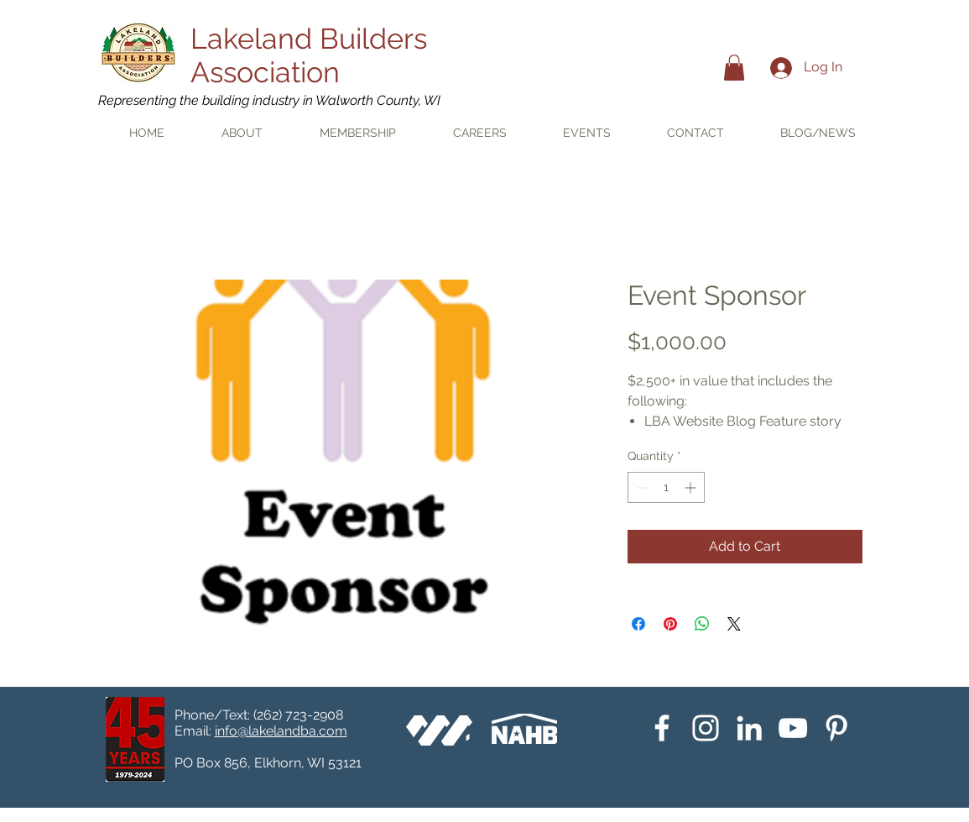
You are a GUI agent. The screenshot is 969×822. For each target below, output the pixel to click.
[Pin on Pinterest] (670, 624)
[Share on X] (734, 624)
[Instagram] (705, 728)
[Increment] (691, 487)
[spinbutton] (666, 487)
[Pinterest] (836, 728)
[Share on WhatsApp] (702, 624)
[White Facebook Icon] (662, 728)
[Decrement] (640, 487)
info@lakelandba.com (281, 731)
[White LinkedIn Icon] (749, 728)
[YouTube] (792, 728)
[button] (734, 68)
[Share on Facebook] (638, 624)
